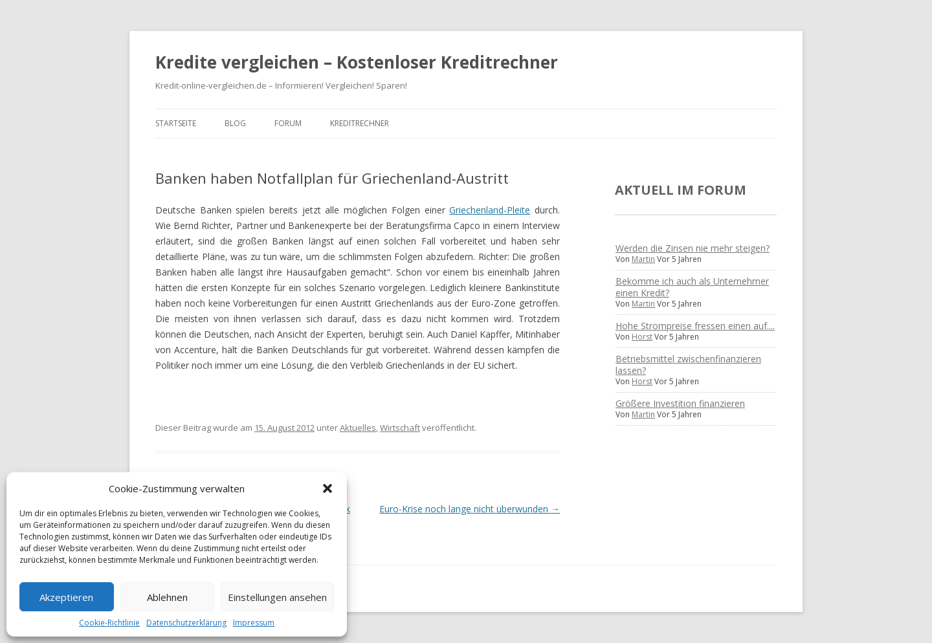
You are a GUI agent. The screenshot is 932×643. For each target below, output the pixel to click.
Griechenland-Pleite (489, 210)
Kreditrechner (359, 123)
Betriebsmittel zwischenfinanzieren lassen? (688, 364)
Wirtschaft (400, 427)
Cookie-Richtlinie (109, 622)
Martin (643, 259)
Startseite (175, 123)
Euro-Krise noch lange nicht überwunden (469, 509)
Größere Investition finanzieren (680, 403)
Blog (235, 123)
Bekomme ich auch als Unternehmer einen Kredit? (692, 287)
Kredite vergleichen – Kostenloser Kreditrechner (356, 62)
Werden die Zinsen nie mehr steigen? (693, 248)
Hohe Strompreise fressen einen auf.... (695, 326)
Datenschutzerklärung (186, 622)
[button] (327, 488)
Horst (642, 336)
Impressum (253, 622)
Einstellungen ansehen (277, 597)
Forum (288, 123)
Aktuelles (358, 427)
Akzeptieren (66, 597)
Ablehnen (167, 597)
